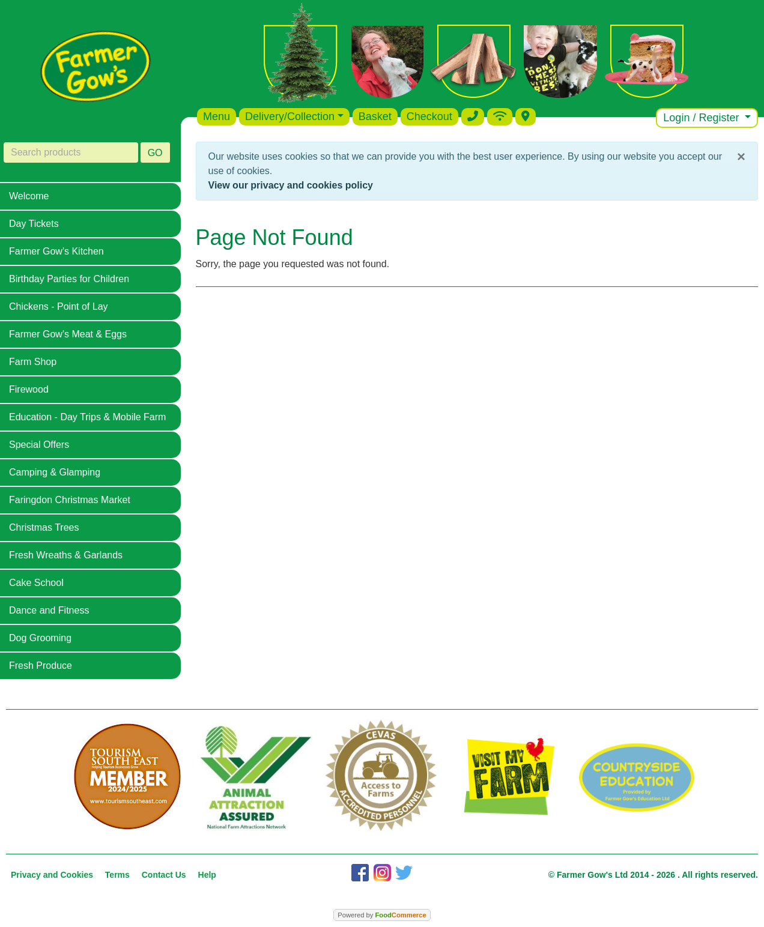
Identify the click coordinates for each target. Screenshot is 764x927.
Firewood (29, 389)
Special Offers (39, 444)
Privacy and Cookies (52, 875)
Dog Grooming (40, 638)
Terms (117, 875)
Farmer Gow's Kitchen (56, 251)
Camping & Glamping (54, 472)
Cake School (36, 583)
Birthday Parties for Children (69, 279)
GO (155, 153)
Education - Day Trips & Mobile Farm (87, 417)
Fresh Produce (40, 665)
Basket (375, 116)
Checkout (429, 116)
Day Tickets (34, 224)
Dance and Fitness (49, 610)
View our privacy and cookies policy (290, 185)
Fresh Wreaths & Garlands (66, 555)
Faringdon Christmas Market (69, 500)
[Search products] (71, 152)
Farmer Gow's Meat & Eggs (68, 334)
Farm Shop (32, 362)
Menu (216, 116)
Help (207, 875)
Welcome (29, 196)
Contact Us (164, 875)
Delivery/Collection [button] (290, 116)
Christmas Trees (44, 527)
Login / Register (702, 118)
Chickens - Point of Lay (58, 306)
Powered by (382, 915)
